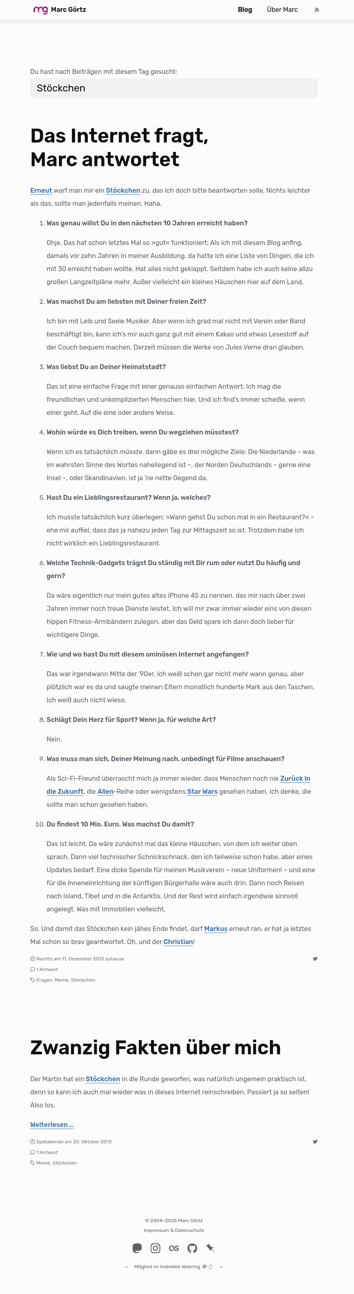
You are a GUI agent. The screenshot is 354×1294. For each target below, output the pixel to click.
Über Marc (282, 9)
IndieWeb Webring (180, 1263)
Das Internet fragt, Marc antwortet (119, 147)
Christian (178, 942)
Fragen (44, 980)
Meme (62, 980)
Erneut (41, 190)
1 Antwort (47, 969)
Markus (215, 929)
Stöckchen (123, 190)
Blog (245, 9)
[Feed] (317, 10)
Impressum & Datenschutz (174, 1230)
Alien (106, 791)
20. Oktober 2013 (92, 1142)
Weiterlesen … (52, 1125)
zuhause (114, 959)
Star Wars (202, 791)
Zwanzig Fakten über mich (155, 1047)
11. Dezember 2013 (83, 959)
